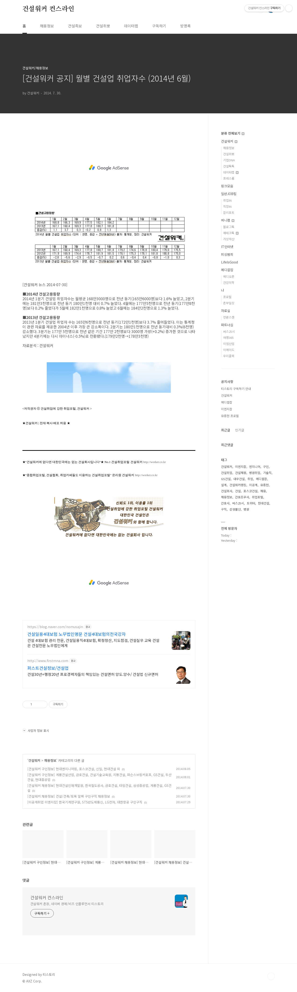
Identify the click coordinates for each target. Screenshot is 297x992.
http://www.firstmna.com (47, 661)
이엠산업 (228, 343)
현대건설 (263, 503)
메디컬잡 (227, 269)
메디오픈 (228, 276)
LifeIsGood (229, 262)
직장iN (227, 206)
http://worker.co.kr (154, 462)
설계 (224, 485)
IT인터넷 (227, 246)
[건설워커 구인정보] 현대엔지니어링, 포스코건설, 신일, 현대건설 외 (73, 768)
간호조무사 (242, 497)
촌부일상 (228, 303)
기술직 (267, 472)
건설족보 (75, 26)
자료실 (225, 310)
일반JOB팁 (228, 193)
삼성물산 (235, 509)
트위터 (251, 503)
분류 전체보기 (232, 133)
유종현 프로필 (230, 416)
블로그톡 (228, 227)
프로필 (227, 297)
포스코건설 (250, 491)
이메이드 (228, 350)
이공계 (253, 485)
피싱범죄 (227, 254)
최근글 (225, 430)
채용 (263, 491)
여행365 (228, 337)
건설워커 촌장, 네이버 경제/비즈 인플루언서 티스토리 (67, 903)
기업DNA (229, 160)
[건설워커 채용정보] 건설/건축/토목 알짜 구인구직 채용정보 (68, 796)
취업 (250, 479)
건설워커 (34, 760)
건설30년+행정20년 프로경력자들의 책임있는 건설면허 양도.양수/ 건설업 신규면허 (92, 674)
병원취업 (254, 472)
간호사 (225, 503)
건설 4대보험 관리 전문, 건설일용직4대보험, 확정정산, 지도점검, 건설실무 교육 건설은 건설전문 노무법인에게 (93, 642)
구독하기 (159, 26)
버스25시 (229, 331)
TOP (271, 976)
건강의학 (228, 282)
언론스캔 (228, 317)
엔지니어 (254, 466)
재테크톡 (231, 233)
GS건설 (226, 479)
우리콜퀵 (228, 356)
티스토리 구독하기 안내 (236, 388)
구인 (266, 466)
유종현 (264, 485)
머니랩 (227, 220)
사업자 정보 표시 (35, 730)
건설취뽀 (103, 26)
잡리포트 (228, 212)
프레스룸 (228, 178)
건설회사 (226, 491)
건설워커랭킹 (237, 485)
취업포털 (257, 497)
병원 (246, 509)
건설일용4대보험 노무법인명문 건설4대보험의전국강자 (76, 634)
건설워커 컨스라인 (48, 9)
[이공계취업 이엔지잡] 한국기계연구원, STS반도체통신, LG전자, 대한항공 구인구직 (84, 802)
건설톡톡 (228, 166)
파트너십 (227, 324)
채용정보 (47, 26)
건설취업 (226, 472)
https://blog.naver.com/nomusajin (55, 627)
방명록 (185, 26)
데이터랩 (131, 26)
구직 (224, 509)
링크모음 (227, 186)
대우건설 (239, 479)
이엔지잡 (226, 409)
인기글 (239, 430)
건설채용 (240, 472)
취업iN (227, 200)
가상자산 (228, 239)
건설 (238, 491)
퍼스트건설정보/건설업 (48, 668)
